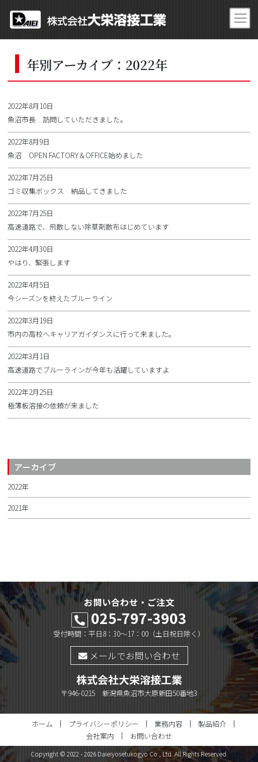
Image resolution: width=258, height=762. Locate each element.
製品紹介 (212, 724)
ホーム (42, 724)
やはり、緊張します (39, 262)
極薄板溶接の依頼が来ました (53, 405)
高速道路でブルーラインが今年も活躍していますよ (88, 370)
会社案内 (100, 736)
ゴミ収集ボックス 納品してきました (67, 191)
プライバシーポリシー (103, 724)
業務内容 (168, 724)
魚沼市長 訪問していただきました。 (67, 119)
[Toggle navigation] (239, 18)
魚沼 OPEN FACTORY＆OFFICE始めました (79, 155)
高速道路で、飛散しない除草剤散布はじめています (88, 227)
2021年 (18, 508)
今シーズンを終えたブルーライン (60, 298)
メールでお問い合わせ (129, 655)
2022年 (18, 486)
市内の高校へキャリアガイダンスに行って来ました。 (92, 334)
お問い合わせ (151, 736)
